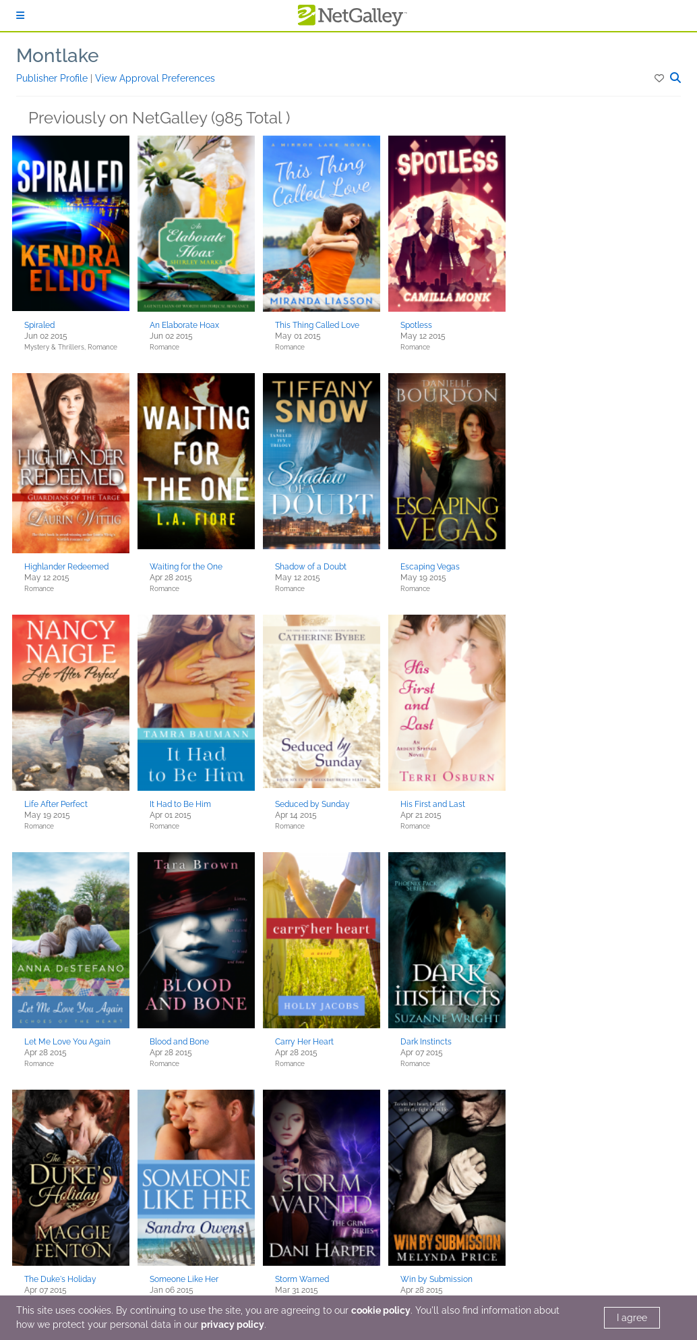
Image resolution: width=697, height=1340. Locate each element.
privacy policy (232, 1324)
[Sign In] (20, 15)
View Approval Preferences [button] (155, 78)
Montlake (57, 56)
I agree (632, 1317)
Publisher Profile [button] (53, 78)
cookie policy (381, 1310)
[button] (660, 78)
